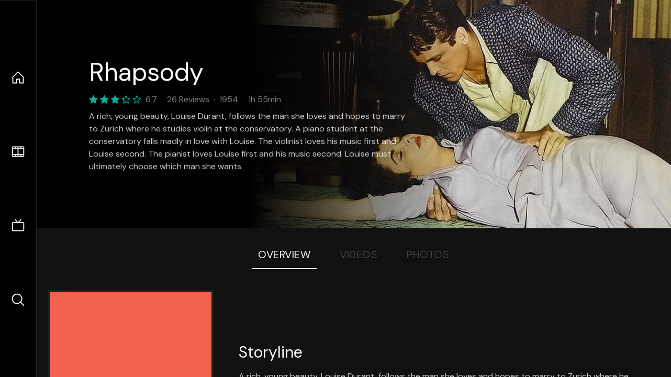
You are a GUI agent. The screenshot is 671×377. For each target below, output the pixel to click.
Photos (428, 254)
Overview (284, 254)
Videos (358, 254)
